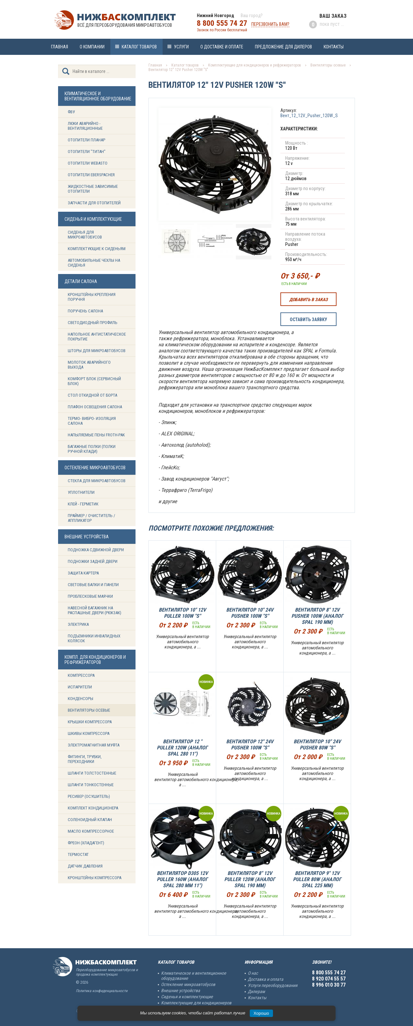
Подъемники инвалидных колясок (94, 638)
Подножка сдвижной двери (96, 549)
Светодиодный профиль (92, 322)
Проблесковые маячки (90, 596)
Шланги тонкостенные (91, 784)
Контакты (334, 46)
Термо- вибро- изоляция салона (92, 421)
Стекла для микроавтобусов (97, 480)
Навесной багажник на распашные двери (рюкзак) (94, 610)
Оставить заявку (308, 319)
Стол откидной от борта (92, 395)
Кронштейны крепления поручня (92, 297)
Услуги (181, 46)
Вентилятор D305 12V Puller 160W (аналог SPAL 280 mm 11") (182, 879)
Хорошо (261, 1013)
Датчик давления (85, 866)
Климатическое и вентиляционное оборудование (193, 975)
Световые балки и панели (93, 584)
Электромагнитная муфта (93, 745)
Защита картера (83, 573)
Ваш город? (252, 15)
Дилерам (256, 991)
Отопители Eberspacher (91, 174)
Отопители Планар (86, 139)
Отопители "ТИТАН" (87, 151)
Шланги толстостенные (92, 773)
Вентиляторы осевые (89, 710)
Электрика (78, 624)
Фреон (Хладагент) (86, 842)
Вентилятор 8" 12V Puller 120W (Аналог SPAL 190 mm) (249, 879)
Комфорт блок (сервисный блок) (94, 381)
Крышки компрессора (90, 721)
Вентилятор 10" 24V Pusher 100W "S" (249, 613)
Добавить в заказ (308, 299)
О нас (253, 973)
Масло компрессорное (91, 831)
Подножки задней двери (92, 561)
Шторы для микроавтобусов (97, 350)
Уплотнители (81, 492)
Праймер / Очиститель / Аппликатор (91, 518)
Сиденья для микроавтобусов (85, 234)
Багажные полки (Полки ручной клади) (92, 449)
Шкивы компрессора (88, 733)
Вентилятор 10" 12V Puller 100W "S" (182, 613)
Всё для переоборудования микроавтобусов (124, 25)
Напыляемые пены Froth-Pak (97, 434)
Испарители (80, 687)
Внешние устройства (180, 990)
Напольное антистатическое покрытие (97, 336)
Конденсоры (80, 698)
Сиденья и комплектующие (187, 996)
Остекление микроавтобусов (188, 984)
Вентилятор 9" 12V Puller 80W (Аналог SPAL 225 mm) (317, 879)
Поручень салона (85, 311)
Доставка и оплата (265, 979)
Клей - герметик (83, 504)
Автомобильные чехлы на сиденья (94, 263)
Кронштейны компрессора (94, 877)
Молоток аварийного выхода (89, 365)
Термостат (78, 854)
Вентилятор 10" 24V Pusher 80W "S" (317, 744)
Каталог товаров (139, 46)
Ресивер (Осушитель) (89, 796)
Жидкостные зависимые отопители (93, 189)
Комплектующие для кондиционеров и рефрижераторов (254, 65)
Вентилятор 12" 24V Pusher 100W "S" (249, 744)
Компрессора (81, 675)
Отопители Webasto (87, 163)
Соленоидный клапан (90, 819)
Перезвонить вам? (270, 24)
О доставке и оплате (221, 46)
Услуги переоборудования (272, 985)
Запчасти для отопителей (94, 202)
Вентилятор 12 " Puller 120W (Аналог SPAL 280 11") (182, 747)
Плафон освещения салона (95, 406)
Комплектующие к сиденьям (97, 248)
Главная (59, 46)
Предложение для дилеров (283, 46)
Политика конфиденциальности (101, 991)
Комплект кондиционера (93, 808)
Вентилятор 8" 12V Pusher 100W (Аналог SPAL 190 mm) (317, 616)
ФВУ (71, 111)
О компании (92, 46)
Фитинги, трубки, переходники (85, 759)
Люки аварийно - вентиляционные (85, 126)
